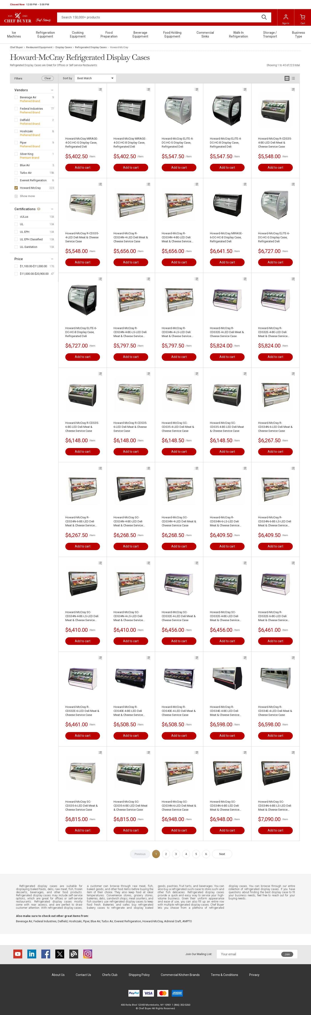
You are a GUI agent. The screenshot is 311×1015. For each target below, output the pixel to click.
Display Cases (64, 47)
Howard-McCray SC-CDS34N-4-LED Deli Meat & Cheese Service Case (179, 521)
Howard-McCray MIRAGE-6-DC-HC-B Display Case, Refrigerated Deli (226, 237)
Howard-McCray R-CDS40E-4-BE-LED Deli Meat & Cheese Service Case (128, 711)
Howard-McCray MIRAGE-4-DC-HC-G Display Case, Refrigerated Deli (81, 142)
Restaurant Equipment (39, 47)
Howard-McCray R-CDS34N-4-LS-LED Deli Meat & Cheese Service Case (176, 332)
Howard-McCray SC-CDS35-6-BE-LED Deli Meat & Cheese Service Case (131, 805)
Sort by (67, 78)
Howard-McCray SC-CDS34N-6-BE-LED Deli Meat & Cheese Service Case (224, 806)
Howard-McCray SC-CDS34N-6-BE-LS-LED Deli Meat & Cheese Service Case (274, 806)
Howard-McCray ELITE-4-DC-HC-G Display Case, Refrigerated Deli (177, 142)
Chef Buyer (16, 47)
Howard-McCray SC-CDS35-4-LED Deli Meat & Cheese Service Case (178, 426)
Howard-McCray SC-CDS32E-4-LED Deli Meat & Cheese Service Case (179, 616)
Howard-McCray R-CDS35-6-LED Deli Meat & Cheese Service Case (130, 426)
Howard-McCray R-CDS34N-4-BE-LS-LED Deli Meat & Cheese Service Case (130, 332)
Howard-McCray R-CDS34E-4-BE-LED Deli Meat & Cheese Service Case (224, 711)
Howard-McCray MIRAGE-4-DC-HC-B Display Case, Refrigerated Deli (130, 142)
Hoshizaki (26, 131)
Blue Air (25, 165)
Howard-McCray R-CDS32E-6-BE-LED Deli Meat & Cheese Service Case (272, 616)
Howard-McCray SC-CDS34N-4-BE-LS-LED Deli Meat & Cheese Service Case (81, 616)
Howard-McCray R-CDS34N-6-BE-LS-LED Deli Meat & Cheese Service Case (274, 521)
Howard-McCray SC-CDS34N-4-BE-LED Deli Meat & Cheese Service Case (128, 521)
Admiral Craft (172, 921)
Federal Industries (31, 108)
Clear (47, 78)
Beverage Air (28, 97)
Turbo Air (26, 172)
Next (222, 854)
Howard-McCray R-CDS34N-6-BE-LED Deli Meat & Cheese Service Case (80, 521)
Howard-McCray (30, 188)
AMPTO (187, 921)
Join (287, 954)
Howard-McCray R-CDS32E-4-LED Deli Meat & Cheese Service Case (227, 332)
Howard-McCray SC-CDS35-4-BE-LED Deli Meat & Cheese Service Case (227, 426)
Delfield (25, 120)
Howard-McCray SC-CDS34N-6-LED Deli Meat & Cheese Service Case (179, 805)
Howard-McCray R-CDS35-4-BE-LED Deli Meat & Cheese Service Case (275, 142)
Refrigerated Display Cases (91, 47)
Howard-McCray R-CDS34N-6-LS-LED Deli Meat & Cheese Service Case (224, 521)
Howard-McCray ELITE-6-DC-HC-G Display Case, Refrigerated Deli (274, 237)
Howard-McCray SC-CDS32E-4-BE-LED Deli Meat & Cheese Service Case (224, 616)
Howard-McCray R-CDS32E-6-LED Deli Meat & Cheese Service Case (82, 711)
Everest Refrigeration (33, 180)
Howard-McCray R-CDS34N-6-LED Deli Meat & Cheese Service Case (275, 426)
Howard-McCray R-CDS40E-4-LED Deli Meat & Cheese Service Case (179, 711)
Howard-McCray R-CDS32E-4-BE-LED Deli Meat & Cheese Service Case (272, 332)
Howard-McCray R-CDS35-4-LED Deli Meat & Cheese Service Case (82, 237)
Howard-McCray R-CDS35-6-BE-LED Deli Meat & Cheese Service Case (82, 426)
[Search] (164, 17)
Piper (23, 142)
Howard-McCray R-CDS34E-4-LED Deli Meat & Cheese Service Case (275, 711)
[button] (29, 4)
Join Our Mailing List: (198, 954)
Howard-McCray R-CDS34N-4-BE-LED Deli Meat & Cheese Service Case (176, 237)
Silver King (26, 154)
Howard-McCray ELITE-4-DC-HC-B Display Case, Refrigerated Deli (225, 142)
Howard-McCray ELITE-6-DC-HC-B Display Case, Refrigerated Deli (81, 332)
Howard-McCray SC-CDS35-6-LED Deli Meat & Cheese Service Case (81, 805)
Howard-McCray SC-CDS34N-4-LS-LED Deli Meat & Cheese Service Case (128, 616)
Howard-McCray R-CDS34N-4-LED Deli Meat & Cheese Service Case (131, 237)
